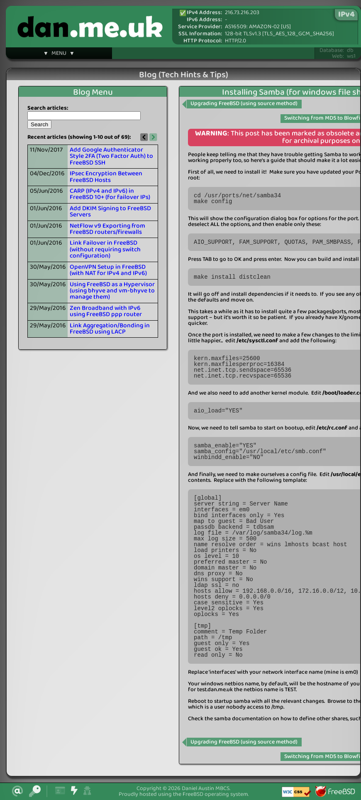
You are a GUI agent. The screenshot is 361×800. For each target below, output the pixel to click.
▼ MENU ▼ (59, 54)
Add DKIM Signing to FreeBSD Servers (110, 211)
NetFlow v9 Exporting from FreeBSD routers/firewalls (107, 229)
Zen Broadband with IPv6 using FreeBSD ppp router (106, 311)
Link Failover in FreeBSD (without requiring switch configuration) (105, 249)
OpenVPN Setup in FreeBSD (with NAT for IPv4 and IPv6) (108, 270)
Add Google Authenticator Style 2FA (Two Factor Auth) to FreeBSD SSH (111, 156)
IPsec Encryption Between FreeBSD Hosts (106, 176)
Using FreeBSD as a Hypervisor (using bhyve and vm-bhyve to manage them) (112, 291)
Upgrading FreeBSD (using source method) (244, 103)
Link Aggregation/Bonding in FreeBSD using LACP (110, 328)
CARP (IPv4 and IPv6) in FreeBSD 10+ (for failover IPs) (110, 194)
